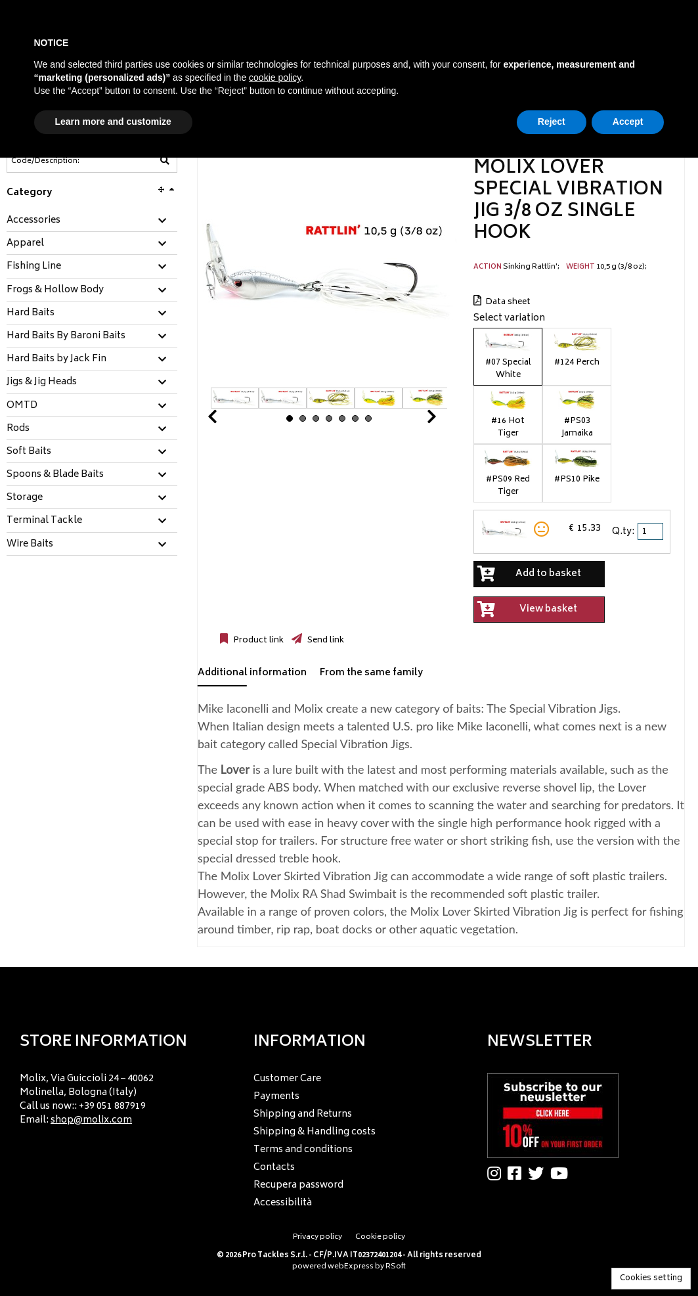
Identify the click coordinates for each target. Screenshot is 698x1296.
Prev (227, 420)
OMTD (22, 406)
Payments (276, 1096)
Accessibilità (282, 1203)
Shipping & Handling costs (314, 1132)
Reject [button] (551, 121)
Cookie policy (380, 1237)
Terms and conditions (303, 1150)
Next (415, 420)
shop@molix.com (91, 1120)
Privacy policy (317, 1237)
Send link (324, 640)
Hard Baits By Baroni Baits (66, 336)
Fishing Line (34, 267)
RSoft (395, 1267)
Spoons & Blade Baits (55, 475)
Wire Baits (30, 544)
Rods (18, 429)
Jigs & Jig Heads (42, 382)
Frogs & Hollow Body (55, 290)
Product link (257, 640)
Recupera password (298, 1185)
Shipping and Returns (302, 1114)
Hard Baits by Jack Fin (56, 359)
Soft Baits (29, 452)
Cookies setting (651, 1278)
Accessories (33, 221)
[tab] (92, 221)
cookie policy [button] (275, 77)
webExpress (351, 1267)
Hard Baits (31, 313)
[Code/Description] (60, 161)
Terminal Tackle (44, 521)
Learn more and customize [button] (113, 121)
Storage (25, 498)
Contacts (274, 1167)
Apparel (25, 244)
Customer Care (287, 1079)
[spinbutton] (651, 531)
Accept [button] (628, 121)
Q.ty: (623, 532)
